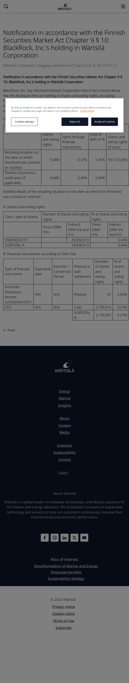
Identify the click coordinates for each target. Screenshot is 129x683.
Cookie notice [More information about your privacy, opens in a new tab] (87, 110)
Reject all (75, 121)
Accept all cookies (105, 121)
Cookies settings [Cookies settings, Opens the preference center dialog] (24, 121)
